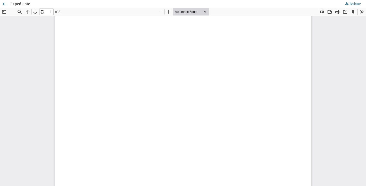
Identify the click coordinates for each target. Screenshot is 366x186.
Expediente (20, 3)
